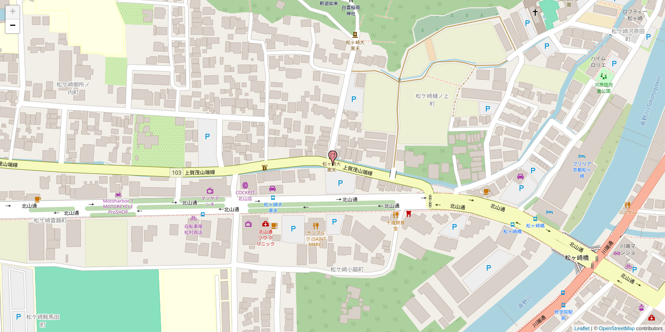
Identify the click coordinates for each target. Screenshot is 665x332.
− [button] (13, 26)
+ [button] (13, 12)
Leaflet (582, 328)
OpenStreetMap (617, 328)
